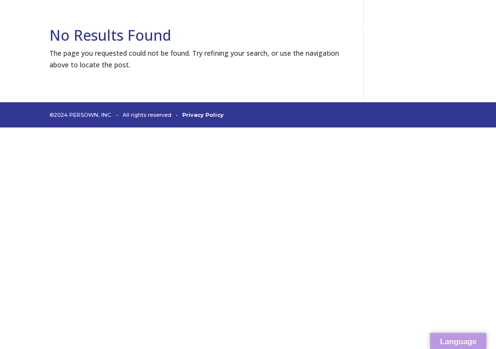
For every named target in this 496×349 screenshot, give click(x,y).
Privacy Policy (203, 114)
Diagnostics (199, 28)
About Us (255, 28)
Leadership (310, 28)
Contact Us (438, 28)
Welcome (42, 28)
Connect (144, 28)
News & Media (375, 28)
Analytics (93, 28)
